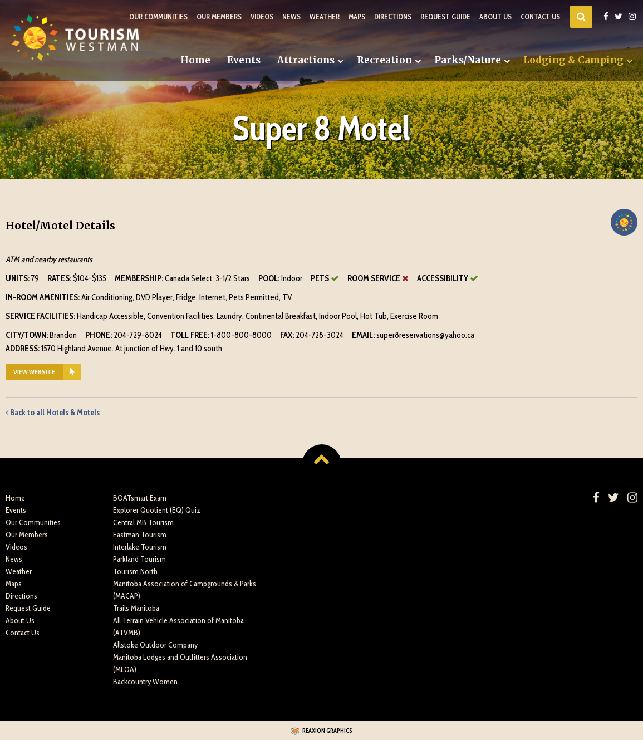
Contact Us (540, 16)
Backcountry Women (145, 682)
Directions (392, 16)
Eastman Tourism (139, 535)
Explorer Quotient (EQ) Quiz (156, 510)
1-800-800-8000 (241, 335)
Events (244, 60)
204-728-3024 (319, 335)
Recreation (384, 60)
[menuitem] (195, 60)
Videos (262, 16)
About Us (495, 16)
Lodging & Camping (573, 60)
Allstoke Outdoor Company (155, 645)
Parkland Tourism (139, 559)
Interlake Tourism (139, 547)
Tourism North (135, 571)
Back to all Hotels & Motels (53, 413)
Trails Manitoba (136, 608)
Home (195, 60)
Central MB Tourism (143, 522)
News (291, 16)
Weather (325, 16)
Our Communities (158, 16)
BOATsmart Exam (139, 498)
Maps (357, 16)
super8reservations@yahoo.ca (425, 335)
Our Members (219, 16)
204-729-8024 (138, 335)
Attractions (306, 60)
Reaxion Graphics (327, 730)
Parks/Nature (467, 60)
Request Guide (445, 16)
